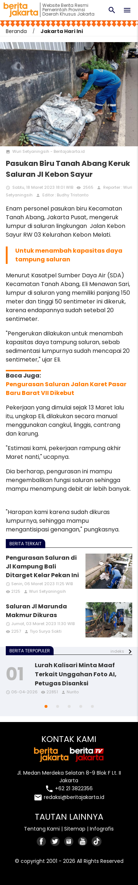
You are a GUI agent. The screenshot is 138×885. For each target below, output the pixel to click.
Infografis (102, 828)
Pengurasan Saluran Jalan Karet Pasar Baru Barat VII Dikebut (66, 388)
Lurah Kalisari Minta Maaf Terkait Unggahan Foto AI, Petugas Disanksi (76, 674)
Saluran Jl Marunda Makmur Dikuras (36, 610)
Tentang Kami (42, 828)
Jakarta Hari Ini (62, 31)
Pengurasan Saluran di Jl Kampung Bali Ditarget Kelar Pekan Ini (42, 566)
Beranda (16, 31)
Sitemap (74, 828)
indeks (117, 651)
